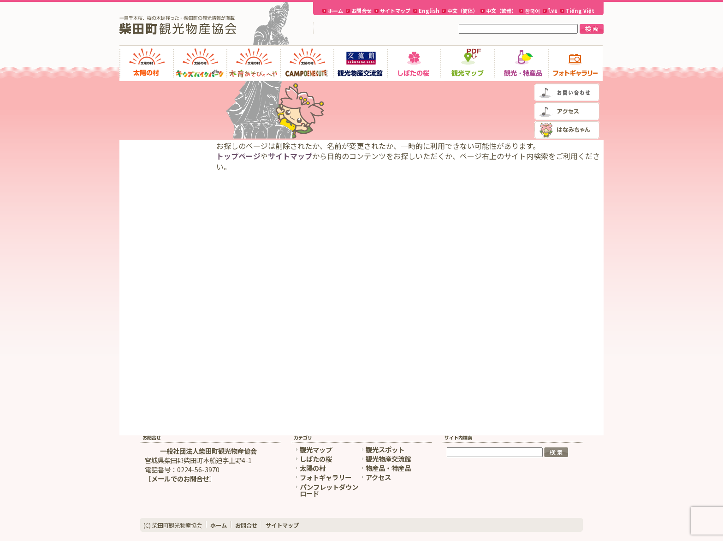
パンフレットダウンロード (329, 490)
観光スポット (385, 449)
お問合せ (361, 10)
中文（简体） (462, 10)
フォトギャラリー (325, 477)
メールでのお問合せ (180, 478)
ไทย (552, 10)
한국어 (532, 10)
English (429, 10)
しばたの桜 (316, 459)
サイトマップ (395, 10)
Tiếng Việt (580, 10)
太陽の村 (313, 468)
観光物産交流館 (388, 459)
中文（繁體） (501, 10)
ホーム (335, 10)
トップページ (238, 155)
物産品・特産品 (388, 468)
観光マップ (316, 449)
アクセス (378, 477)
